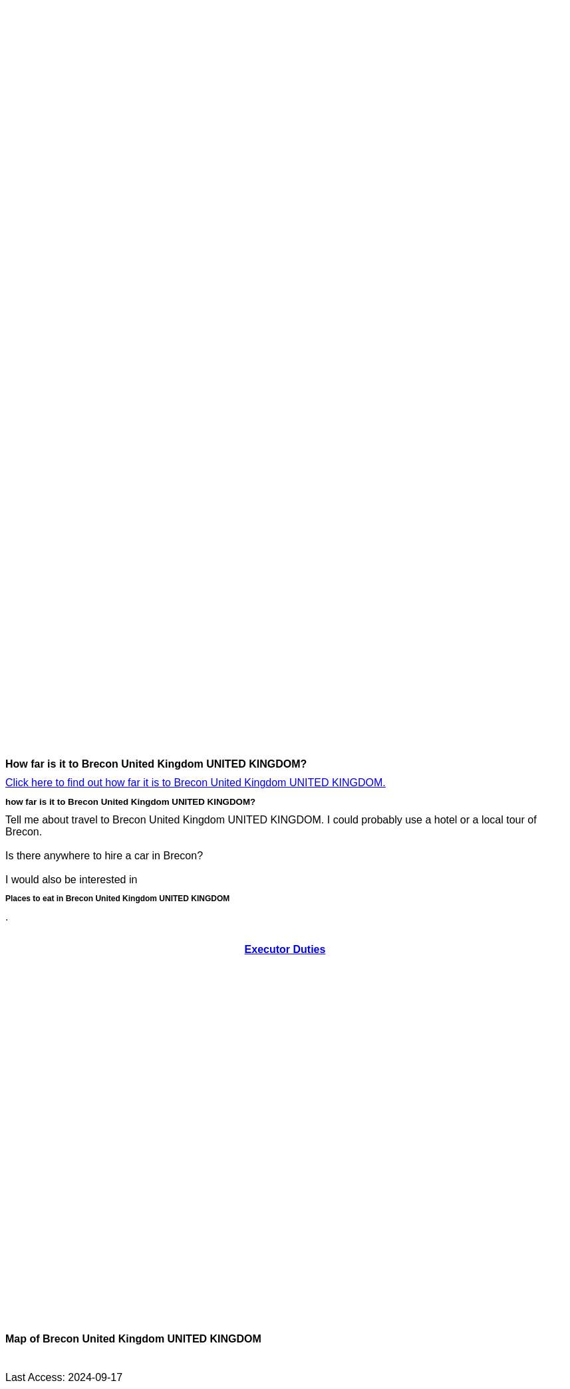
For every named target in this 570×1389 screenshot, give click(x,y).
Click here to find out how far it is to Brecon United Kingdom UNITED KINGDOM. (195, 782)
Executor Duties (285, 949)
